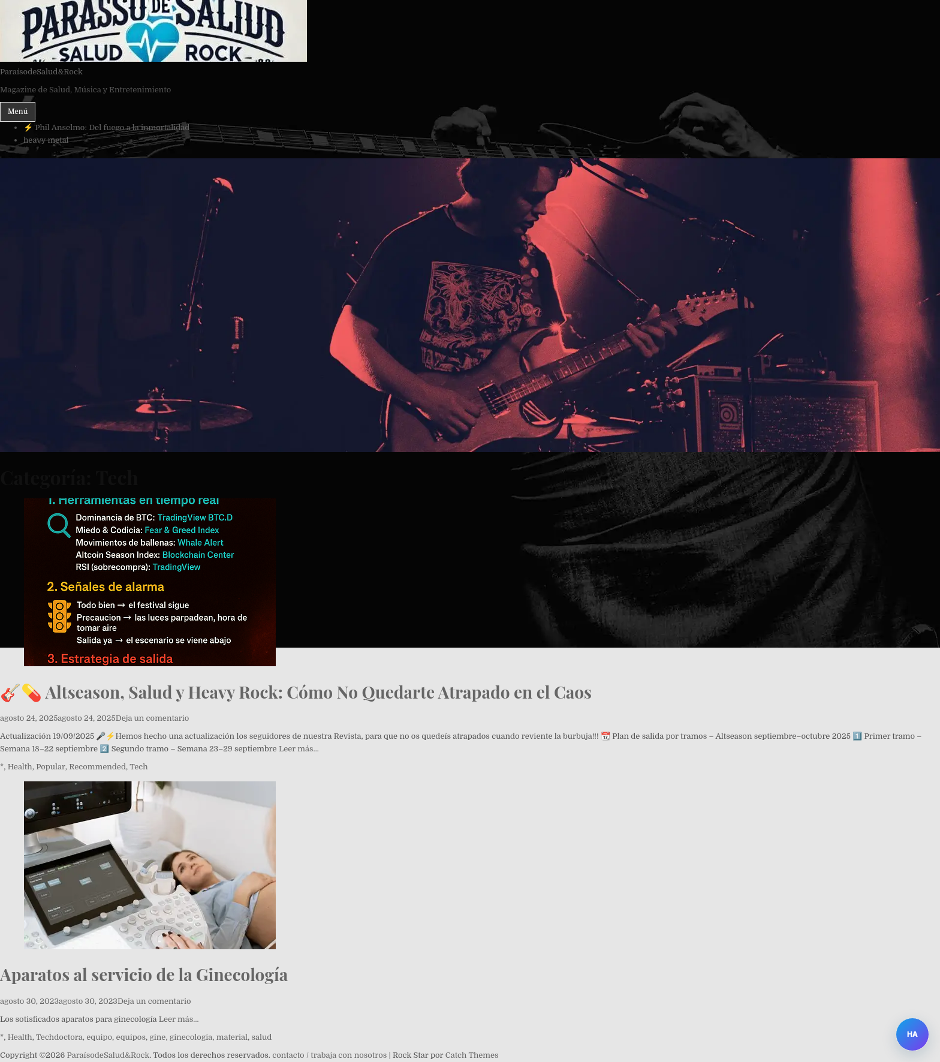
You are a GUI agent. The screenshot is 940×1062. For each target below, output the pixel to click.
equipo (99, 1037)
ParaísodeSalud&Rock (41, 71)
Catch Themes (472, 1055)
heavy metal (46, 140)
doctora (68, 1037)
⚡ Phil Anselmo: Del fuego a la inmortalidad (106, 127)
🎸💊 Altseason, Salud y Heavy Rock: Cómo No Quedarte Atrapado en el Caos (296, 692)
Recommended (97, 766)
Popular (50, 766)
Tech (138, 766)
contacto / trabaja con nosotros (329, 1055)
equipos (131, 1037)
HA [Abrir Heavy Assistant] (912, 1034)
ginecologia (191, 1037)
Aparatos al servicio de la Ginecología (144, 974)
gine (157, 1037)
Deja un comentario (152, 718)
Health (20, 766)
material (232, 1037)
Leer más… (299, 748)
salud (261, 1037)
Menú (18, 111)
